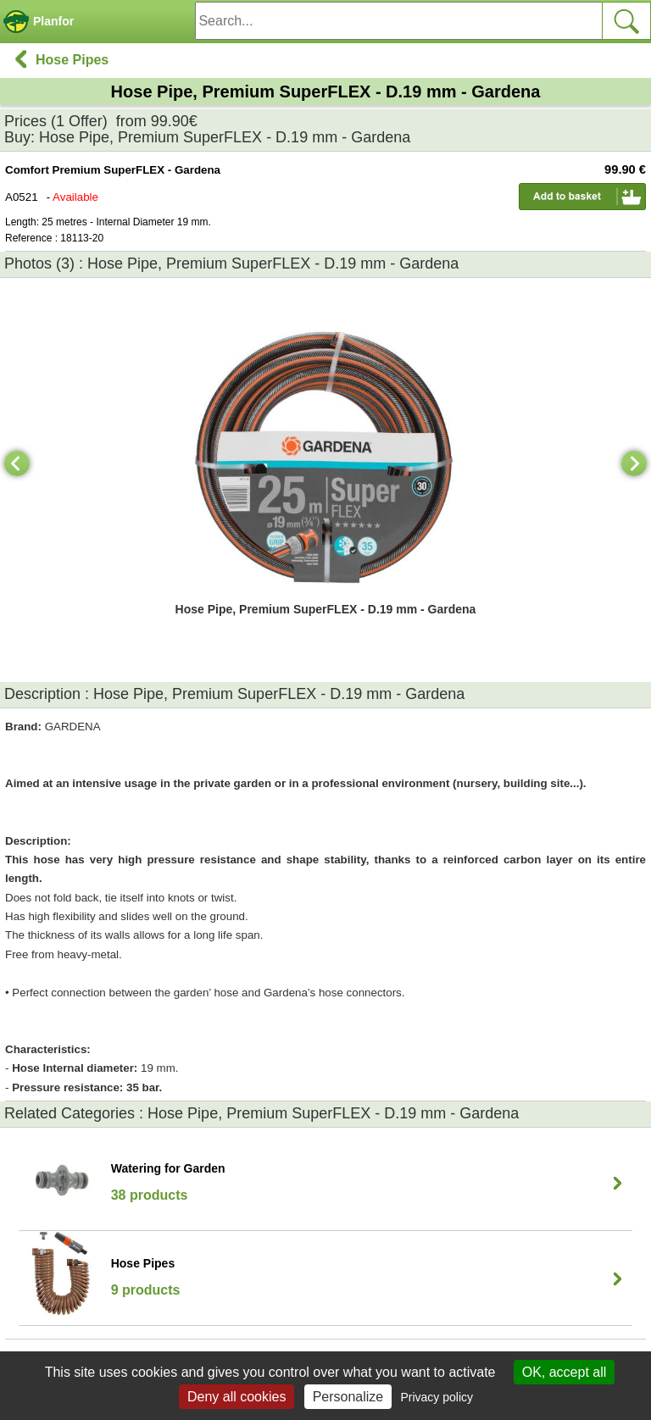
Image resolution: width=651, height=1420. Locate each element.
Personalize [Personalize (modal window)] (348, 1396)
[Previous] (17, 463)
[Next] (634, 463)
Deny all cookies (237, 1396)
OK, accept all (564, 1372)
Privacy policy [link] (436, 1397)
